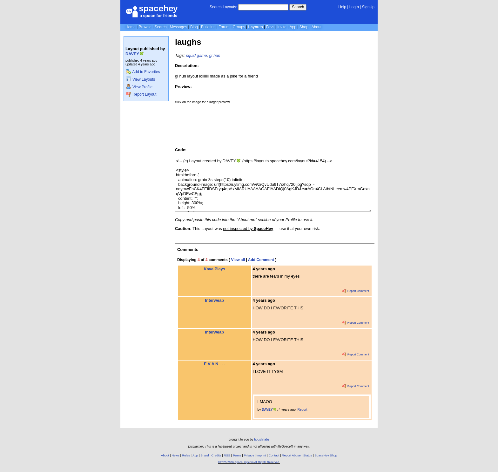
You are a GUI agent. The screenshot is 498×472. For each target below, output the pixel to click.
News (175, 455)
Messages (178, 27)
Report (302, 409)
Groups (238, 27)
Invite (281, 27)
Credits (216, 455)
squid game (196, 55)
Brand (204, 455)
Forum (224, 27)
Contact (274, 455)
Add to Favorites (143, 72)
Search (298, 7)
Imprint (261, 455)
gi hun (214, 55)
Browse (145, 27)
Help (342, 7)
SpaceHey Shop (326, 455)
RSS (227, 455)
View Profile (139, 87)
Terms (237, 455)
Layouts (255, 27)
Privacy (249, 455)
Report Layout (141, 94)
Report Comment (355, 291)
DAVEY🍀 (134, 53)
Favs (270, 27)
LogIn (354, 7)
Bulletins (208, 27)
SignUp (368, 7)
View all (238, 260)
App (293, 27)
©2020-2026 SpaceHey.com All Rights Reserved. (249, 462)
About (316, 27)
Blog (194, 27)
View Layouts (140, 79)
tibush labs (261, 439)
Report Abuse (291, 455)
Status (307, 455)
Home (130, 27)
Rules (186, 455)
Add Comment (261, 260)
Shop (303, 27)
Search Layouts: (223, 7)
